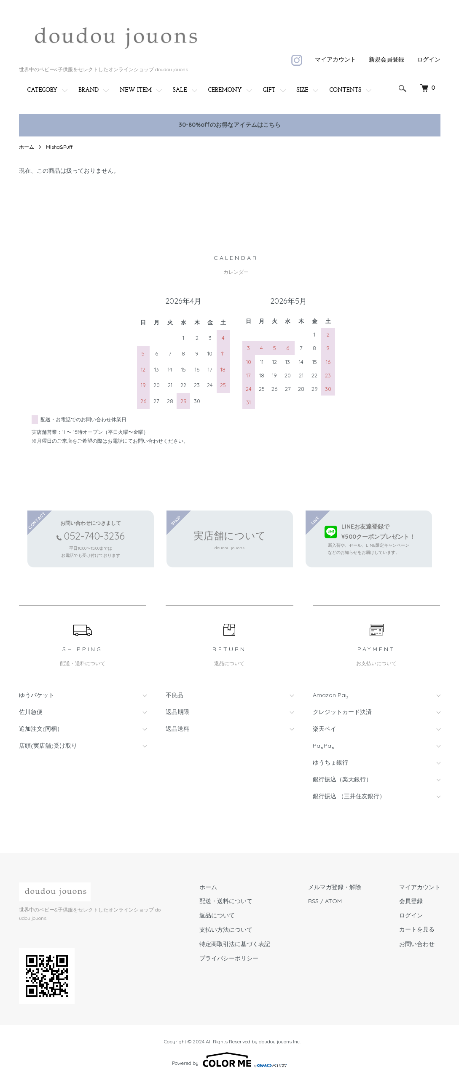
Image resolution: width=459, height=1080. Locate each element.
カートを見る (417, 930)
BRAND (88, 90)
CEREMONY (225, 90)
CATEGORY (42, 90)
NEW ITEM (136, 90)
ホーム (26, 147)
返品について (217, 915)
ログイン (428, 59)
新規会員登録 (386, 59)
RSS (313, 901)
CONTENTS (345, 90)
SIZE (303, 90)
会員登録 (411, 901)
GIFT (269, 90)
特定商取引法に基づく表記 (234, 944)
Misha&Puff (59, 147)
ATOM (333, 901)
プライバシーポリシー (228, 958)
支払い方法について (225, 929)
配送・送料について (225, 901)
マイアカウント (335, 59)
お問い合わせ (417, 944)
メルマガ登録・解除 (334, 887)
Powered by (229, 1059)
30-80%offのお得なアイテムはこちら (230, 124)
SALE (180, 90)
